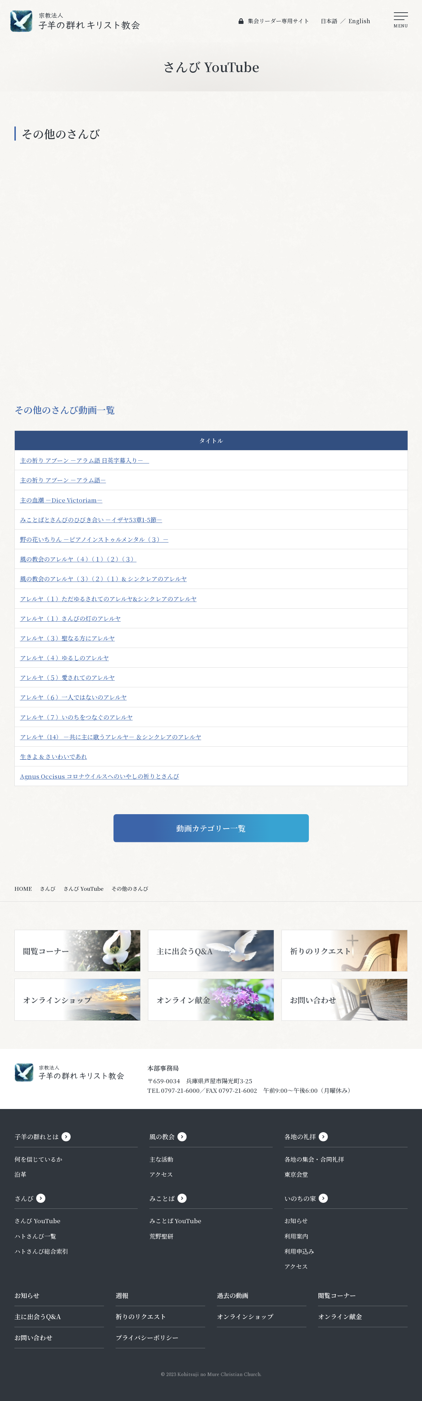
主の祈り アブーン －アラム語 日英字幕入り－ (84, 460)
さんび (48, 888)
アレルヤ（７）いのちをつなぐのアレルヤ (76, 717)
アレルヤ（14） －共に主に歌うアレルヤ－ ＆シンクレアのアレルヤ (110, 736)
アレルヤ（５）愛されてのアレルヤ (67, 677)
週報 (122, 1295)
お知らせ (296, 1220)
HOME (23, 888)
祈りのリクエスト (141, 1316)
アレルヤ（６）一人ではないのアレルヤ (73, 697)
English (359, 21)
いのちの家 (300, 1198)
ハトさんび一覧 (35, 1236)
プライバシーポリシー (147, 1337)
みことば (162, 1198)
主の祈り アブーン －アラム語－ (63, 479)
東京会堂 (296, 1174)
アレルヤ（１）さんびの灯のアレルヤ (70, 618)
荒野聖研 (161, 1236)
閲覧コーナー (337, 1295)
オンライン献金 (340, 1316)
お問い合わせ (33, 1337)
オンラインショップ (245, 1316)
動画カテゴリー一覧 (211, 828)
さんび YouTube (83, 888)
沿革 (20, 1174)
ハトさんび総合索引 (41, 1251)
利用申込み (299, 1251)
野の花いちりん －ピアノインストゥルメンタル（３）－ (94, 539)
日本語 (328, 21)
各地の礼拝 (300, 1136)
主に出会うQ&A (37, 1316)
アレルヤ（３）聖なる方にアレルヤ (67, 638)
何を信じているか (38, 1159)
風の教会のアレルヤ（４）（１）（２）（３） (78, 558)
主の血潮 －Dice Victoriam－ (61, 499)
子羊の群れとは (36, 1136)
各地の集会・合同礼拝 (314, 1159)
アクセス (161, 1174)
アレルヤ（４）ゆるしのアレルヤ (64, 657)
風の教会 (162, 1136)
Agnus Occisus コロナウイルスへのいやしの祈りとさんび (99, 776)
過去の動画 (232, 1295)
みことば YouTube (175, 1220)
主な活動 (161, 1159)
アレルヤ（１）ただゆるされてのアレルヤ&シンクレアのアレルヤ (108, 598)
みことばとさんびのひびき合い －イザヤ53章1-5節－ (91, 519)
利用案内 (296, 1236)
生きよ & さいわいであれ (53, 756)
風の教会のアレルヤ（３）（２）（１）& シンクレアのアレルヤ (103, 578)
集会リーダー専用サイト (278, 21)
